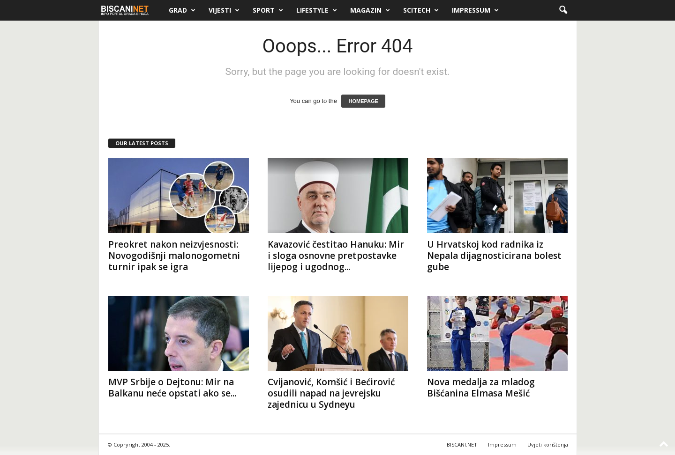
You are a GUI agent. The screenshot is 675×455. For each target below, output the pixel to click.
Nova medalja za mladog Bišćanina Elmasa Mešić (481, 387)
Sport (268, 10)
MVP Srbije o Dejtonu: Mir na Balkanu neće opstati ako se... (172, 387)
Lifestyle (316, 10)
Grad (182, 10)
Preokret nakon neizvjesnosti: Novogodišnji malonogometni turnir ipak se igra (174, 255)
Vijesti (224, 10)
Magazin (370, 10)
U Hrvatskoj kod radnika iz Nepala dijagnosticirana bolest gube (494, 255)
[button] (563, 10)
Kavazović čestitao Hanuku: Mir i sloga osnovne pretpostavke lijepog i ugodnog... (336, 255)
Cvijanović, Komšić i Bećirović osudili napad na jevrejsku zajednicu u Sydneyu (331, 393)
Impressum (475, 10)
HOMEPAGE (363, 101)
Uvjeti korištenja (547, 444)
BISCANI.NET (462, 444)
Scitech (421, 10)
